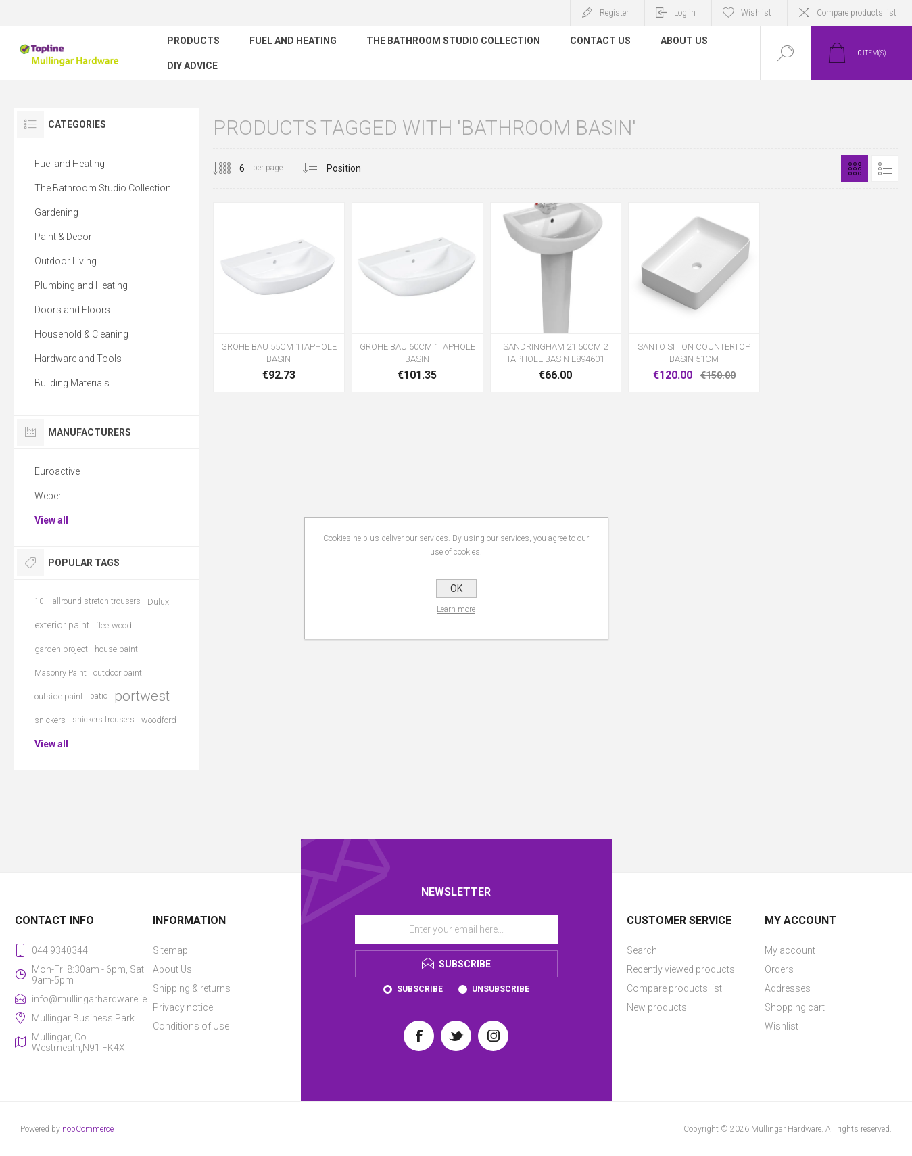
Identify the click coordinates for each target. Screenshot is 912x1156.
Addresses (788, 988)
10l (40, 601)
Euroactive (57, 471)
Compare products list (856, 13)
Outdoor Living (65, 261)
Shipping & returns (192, 988)
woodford (158, 720)
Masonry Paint (60, 673)
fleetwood (114, 625)
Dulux (158, 602)
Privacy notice (183, 1007)
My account (790, 950)
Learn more (456, 609)
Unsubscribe (500, 989)
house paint (116, 649)
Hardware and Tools (78, 358)
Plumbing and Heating (81, 285)
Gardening (56, 212)
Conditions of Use (191, 1026)
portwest (142, 696)
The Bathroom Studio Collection (102, 188)
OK (456, 588)
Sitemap (170, 950)
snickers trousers (103, 719)
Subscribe (420, 989)
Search (642, 950)
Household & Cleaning (81, 334)
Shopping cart (795, 1007)
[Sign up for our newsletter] (456, 929)
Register (614, 13)
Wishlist (781, 1026)
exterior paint (61, 625)
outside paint (58, 696)
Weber (48, 495)
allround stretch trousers (97, 601)
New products (657, 1007)
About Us (172, 969)
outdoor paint (117, 673)
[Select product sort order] (354, 168)
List (884, 168)
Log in (685, 13)
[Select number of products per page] (232, 168)
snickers (50, 720)
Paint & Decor (63, 236)
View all (51, 520)
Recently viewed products (681, 969)
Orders (779, 969)
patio (98, 696)
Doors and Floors (72, 309)
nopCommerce (88, 1129)
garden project (61, 649)
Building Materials (72, 382)
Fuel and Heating (69, 163)
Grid (854, 168)
